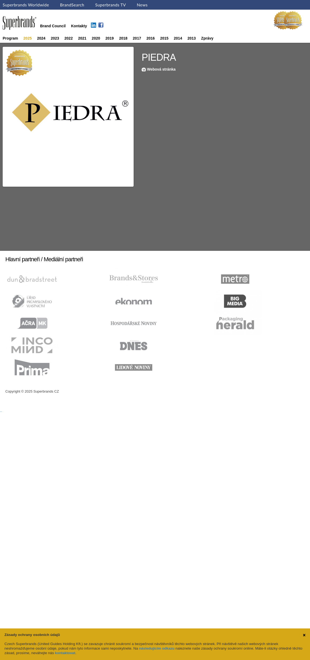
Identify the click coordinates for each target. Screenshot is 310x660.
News (142, 4)
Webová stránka (161, 69)
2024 (41, 38)
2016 (150, 38)
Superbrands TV (110, 4)
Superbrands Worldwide (26, 4)
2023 (55, 38)
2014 (178, 38)
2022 (68, 38)
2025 (28, 38)
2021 (82, 38)
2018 (123, 38)
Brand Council (53, 26)
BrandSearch (72, 4)
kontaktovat (65, 653)
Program (10, 38)
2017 (137, 38)
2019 (110, 38)
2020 (96, 38)
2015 (164, 38)
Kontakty (79, 26)
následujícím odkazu (157, 648)
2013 (191, 38)
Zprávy (207, 38)
